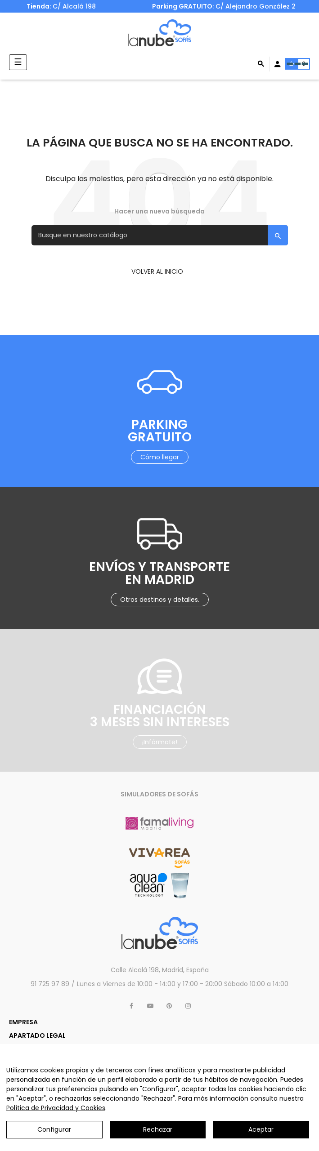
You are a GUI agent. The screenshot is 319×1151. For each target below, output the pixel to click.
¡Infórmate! (159, 742)
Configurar (54, 1129)
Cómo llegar (159, 457)
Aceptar (261, 1129)
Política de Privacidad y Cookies (55, 1107)
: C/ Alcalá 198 (61, 6)
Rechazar (157, 1129)
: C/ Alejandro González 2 (224, 6)
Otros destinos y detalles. (159, 599)
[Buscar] (159, 235)
